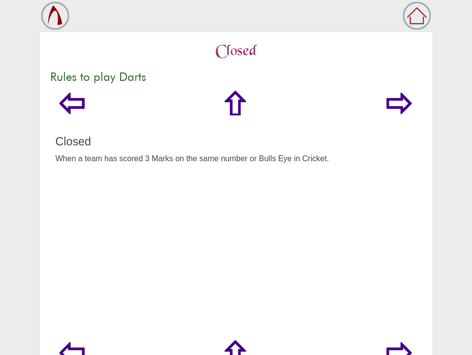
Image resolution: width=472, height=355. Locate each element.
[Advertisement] (236, 258)
